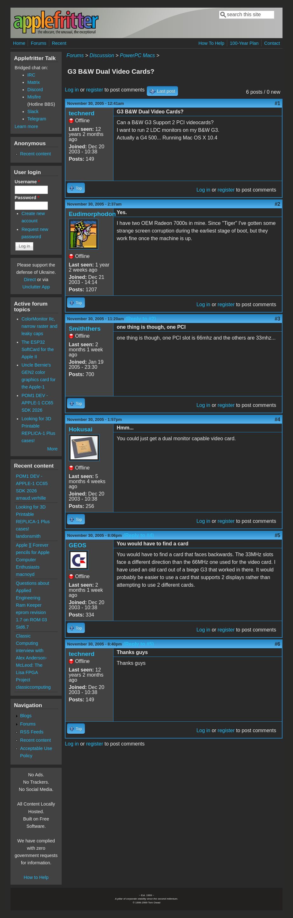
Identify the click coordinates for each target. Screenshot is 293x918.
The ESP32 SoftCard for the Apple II (38, 349)
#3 (277, 318)
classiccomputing (33, 687)
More (52, 448)
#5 (277, 535)
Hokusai (80, 429)
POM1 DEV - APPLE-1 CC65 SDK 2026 (37, 403)
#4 (277, 419)
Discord (35, 89)
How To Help (211, 43)
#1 (277, 103)
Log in (72, 89)
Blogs (25, 715)
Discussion (102, 55)
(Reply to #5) (138, 644)
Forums (38, 43)
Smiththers (84, 328)
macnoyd (25, 574)
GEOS (77, 545)
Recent (59, 43)
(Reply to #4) (138, 535)
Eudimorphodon (92, 214)
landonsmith (28, 536)
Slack (32, 111)
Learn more (26, 126)
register (94, 89)
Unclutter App (36, 286)
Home (19, 43)
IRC (31, 75)
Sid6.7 (22, 627)
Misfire (34, 96)
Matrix (33, 82)
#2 (277, 204)
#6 (277, 644)
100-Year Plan (244, 43)
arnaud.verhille (31, 498)
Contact (272, 43)
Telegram (36, 118)
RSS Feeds (32, 731)
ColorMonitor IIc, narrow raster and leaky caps (40, 326)
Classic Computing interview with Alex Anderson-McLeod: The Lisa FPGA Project (31, 657)
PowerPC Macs (137, 55)
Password (27, 197)
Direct (30, 279)
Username (27, 181)
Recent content (35, 153)
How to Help (36, 877)
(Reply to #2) (141, 318)
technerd (81, 113)
